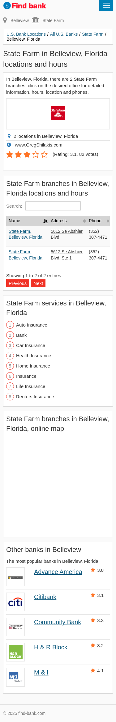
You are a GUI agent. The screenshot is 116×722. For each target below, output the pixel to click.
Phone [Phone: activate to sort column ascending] (95, 220)
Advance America (58, 571)
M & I (41, 672)
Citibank (45, 596)
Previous (18, 283)
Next (38, 283)
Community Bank (57, 622)
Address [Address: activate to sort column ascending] (59, 220)
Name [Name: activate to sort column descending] (14, 220)
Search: (43, 205)
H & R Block (50, 647)
